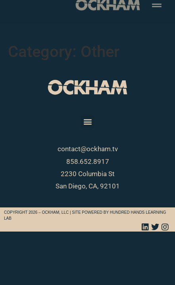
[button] (87, 121)
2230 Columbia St (88, 174)
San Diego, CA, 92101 (88, 186)
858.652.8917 (87, 161)
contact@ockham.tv (88, 149)
